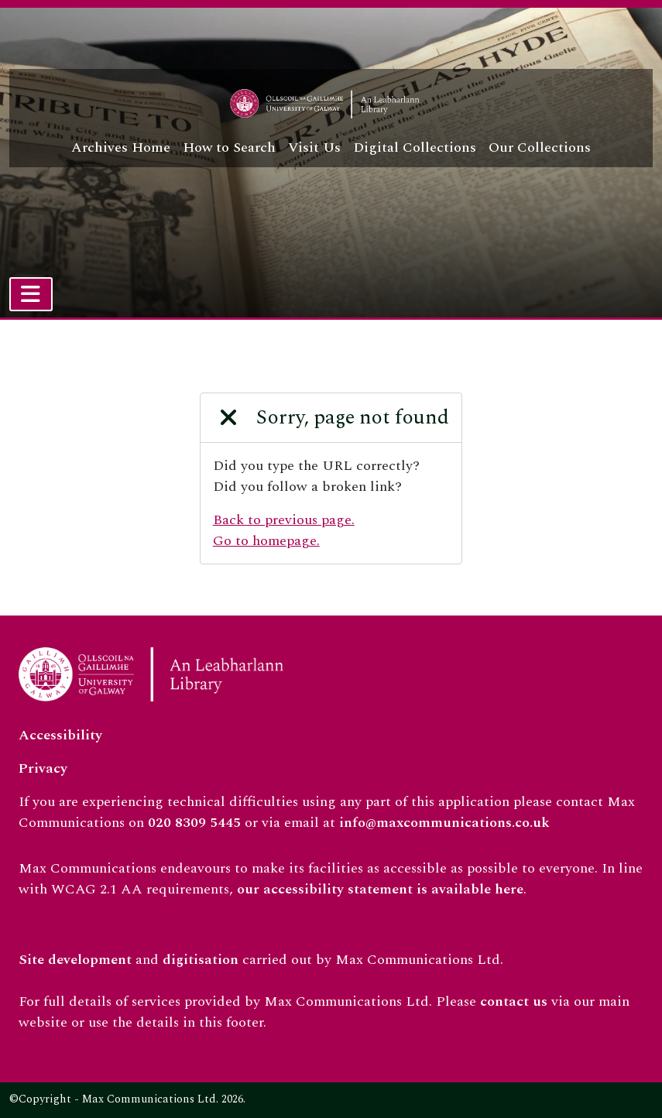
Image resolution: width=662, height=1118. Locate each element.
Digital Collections (414, 147)
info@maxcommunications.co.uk (444, 822)
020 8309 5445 (194, 822)
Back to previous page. (284, 519)
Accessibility (60, 735)
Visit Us (314, 147)
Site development (75, 959)
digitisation (200, 959)
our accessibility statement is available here (380, 889)
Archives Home (120, 147)
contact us (513, 1001)
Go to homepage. (266, 540)
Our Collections (540, 147)
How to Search (229, 147)
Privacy (43, 768)
